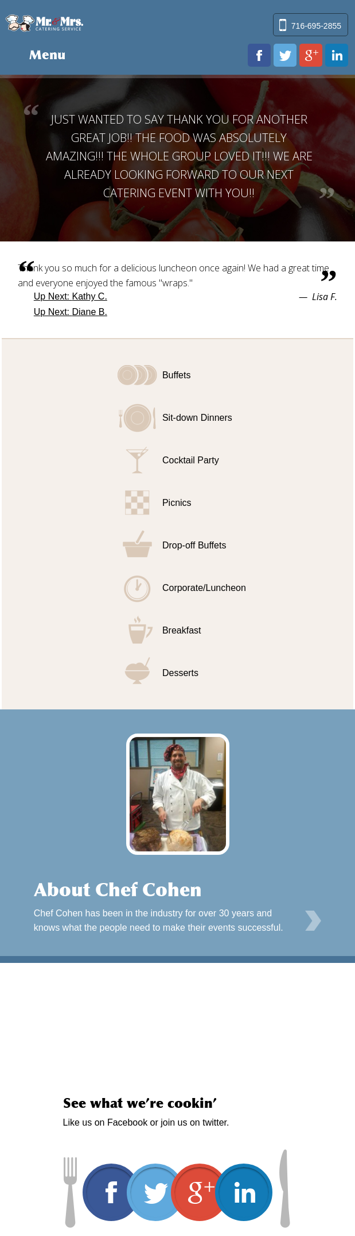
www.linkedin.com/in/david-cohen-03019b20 (336, 55)
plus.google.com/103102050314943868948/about (310, 55)
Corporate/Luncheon (204, 588)
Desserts (180, 673)
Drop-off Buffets (194, 545)
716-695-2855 (316, 25)
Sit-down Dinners (197, 418)
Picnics (177, 503)
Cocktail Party (190, 460)
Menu (47, 55)
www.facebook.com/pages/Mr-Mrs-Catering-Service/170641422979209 (259, 55)
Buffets (176, 375)
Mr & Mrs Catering (44, 22)
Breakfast (181, 630)
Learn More (313, 921)
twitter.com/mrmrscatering (285, 55)
